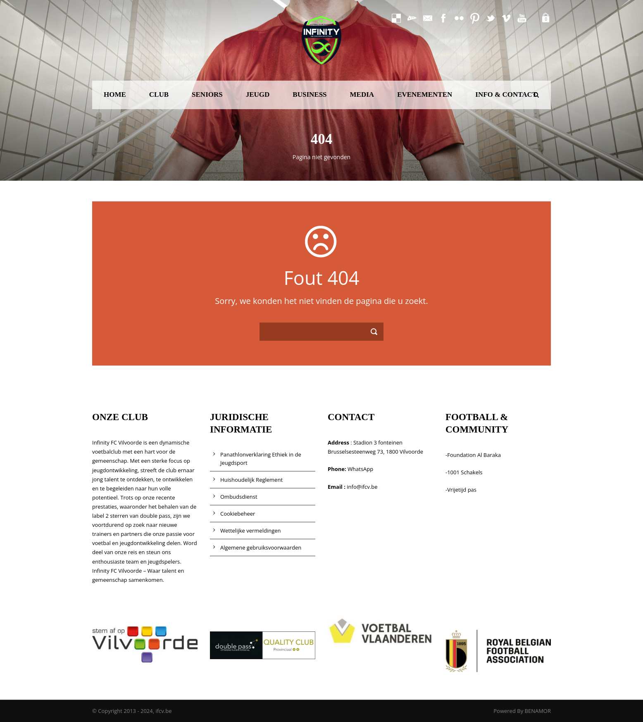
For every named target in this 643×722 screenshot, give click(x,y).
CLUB (159, 94)
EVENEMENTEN (424, 94)
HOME (115, 94)
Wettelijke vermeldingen (250, 530)
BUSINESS (309, 94)
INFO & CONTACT (506, 94)
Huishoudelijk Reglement (251, 479)
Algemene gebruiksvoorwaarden (260, 547)
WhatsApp (360, 469)
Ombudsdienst (238, 496)
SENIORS (207, 94)
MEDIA (362, 94)
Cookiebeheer (237, 513)
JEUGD (258, 94)
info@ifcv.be (362, 486)
